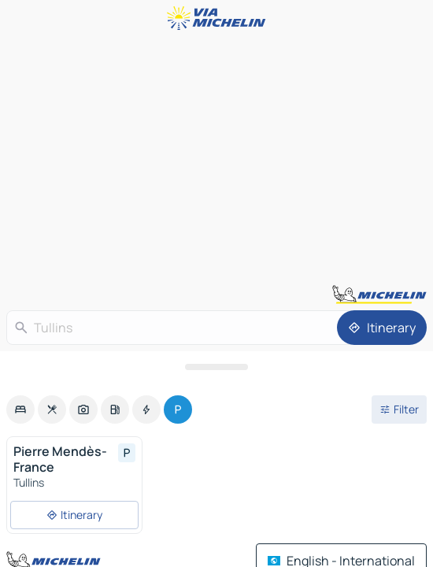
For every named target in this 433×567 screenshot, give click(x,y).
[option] (20, 409)
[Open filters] (399, 409)
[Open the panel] (216, 367)
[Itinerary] (382, 327)
